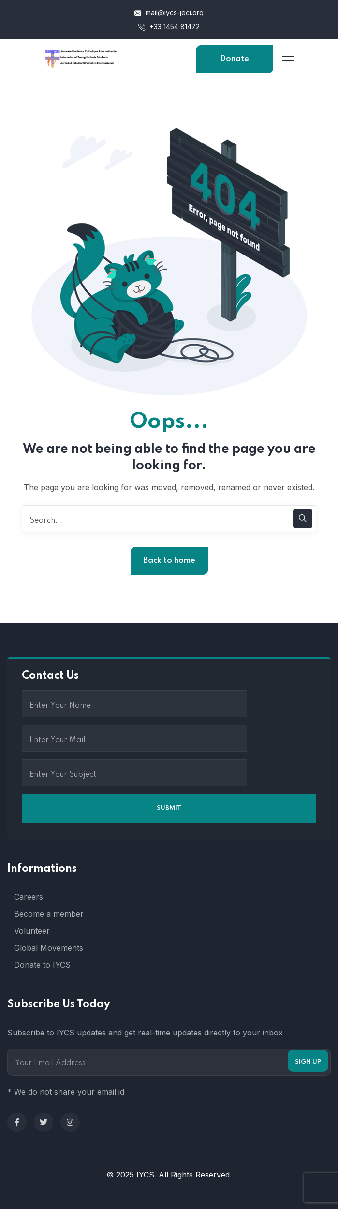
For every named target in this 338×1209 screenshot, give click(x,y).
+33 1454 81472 (169, 26)
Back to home (169, 561)
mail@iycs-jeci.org (169, 12)
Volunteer (32, 931)
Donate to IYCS (42, 965)
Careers (28, 897)
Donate (234, 59)
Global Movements (48, 948)
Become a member (49, 914)
